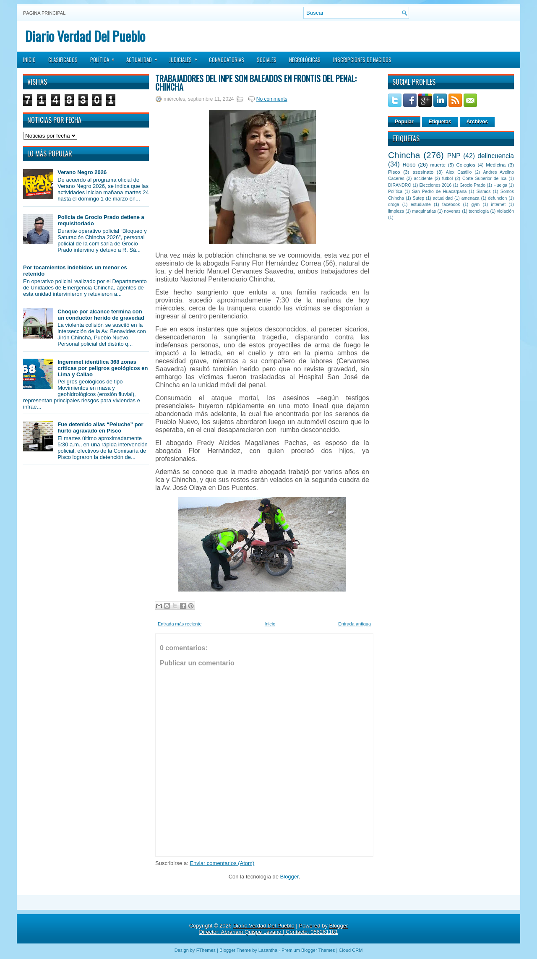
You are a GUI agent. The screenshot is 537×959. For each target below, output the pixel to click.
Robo (408, 165)
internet (498, 204)
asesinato (422, 172)
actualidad (443, 198)
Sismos (483, 191)
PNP (454, 155)
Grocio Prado (472, 185)
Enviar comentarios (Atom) (222, 863)
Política (105, 57)
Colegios (465, 164)
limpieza (396, 211)
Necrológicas (305, 59)
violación (505, 211)
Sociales (266, 59)
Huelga (500, 185)
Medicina (496, 164)
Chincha (404, 155)
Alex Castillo (459, 172)
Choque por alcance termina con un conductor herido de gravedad (100, 314)
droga (393, 204)
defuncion (497, 198)
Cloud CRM (350, 950)
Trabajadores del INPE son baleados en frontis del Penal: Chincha (256, 82)
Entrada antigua (354, 623)
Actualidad (144, 57)
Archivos (477, 122)
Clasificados (63, 59)
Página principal (44, 13)
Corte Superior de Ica (484, 178)
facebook (451, 204)
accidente (423, 178)
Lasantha (267, 950)
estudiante (421, 204)
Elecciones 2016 (436, 185)
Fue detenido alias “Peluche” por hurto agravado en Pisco (100, 427)
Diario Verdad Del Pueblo (85, 36)
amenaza (470, 198)
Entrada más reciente (180, 623)
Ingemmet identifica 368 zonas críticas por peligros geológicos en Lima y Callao (102, 368)
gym (476, 204)
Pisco (394, 172)
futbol (447, 178)
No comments (271, 99)
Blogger (289, 876)
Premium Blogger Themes (308, 950)
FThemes (206, 950)
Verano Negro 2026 (82, 172)
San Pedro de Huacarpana (439, 191)
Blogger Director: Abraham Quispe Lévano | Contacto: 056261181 (273, 929)
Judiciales (186, 57)
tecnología (479, 211)
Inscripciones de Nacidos (362, 59)
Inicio (29, 59)
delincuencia (495, 155)
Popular (404, 122)
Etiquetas (440, 122)
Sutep (418, 198)
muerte (438, 164)
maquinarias (424, 211)
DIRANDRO (399, 185)
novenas (452, 211)
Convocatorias (226, 59)
